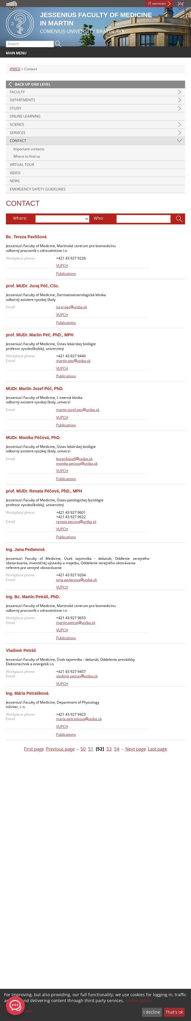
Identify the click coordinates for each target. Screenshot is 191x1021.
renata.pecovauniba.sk (76, 521)
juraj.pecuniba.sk (71, 306)
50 (83, 749)
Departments (22, 99)
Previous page (60, 749)
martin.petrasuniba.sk (75, 622)
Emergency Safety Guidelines (38, 189)
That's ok (174, 1012)
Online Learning (25, 116)
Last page (157, 749)
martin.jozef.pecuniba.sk (77, 409)
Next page (135, 749)
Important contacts (28, 148)
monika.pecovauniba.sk (77, 463)
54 (116, 749)
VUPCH (62, 265)
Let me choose (18, 1011)
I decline (151, 1012)
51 (90, 749)
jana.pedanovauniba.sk (76, 579)
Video (15, 172)
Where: (20, 218)
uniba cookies (139, 1000)
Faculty (17, 91)
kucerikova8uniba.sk (74, 458)
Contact (18, 140)
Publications (66, 273)
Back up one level (33, 84)
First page (34, 749)
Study (15, 108)
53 (109, 749)
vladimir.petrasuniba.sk (77, 676)
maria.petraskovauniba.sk (79, 718)
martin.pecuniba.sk (73, 360)
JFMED (15, 68)
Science (17, 124)
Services (17, 132)
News (15, 180)
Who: (99, 218)
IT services (157, 3)
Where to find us (26, 156)
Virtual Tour (22, 164)
